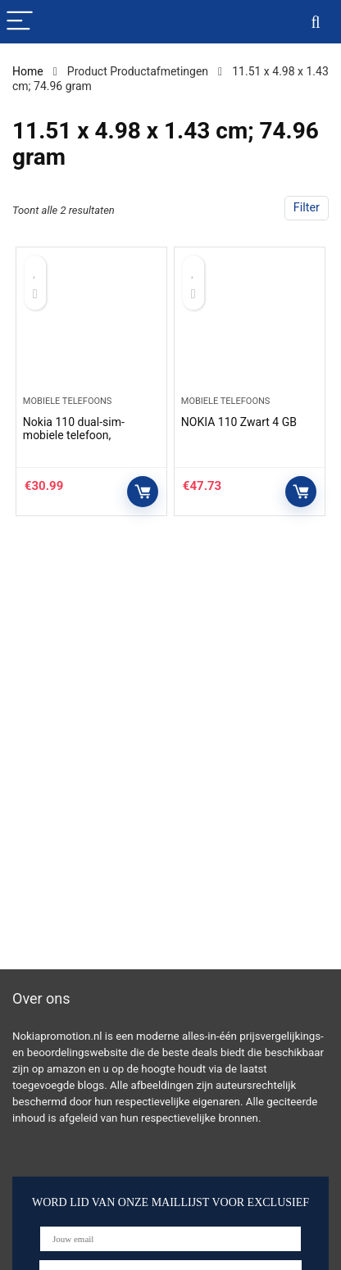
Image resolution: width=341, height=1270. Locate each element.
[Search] (315, 21)
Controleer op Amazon (142, 491)
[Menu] (19, 21)
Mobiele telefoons (67, 401)
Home (27, 71)
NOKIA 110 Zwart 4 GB (239, 422)
